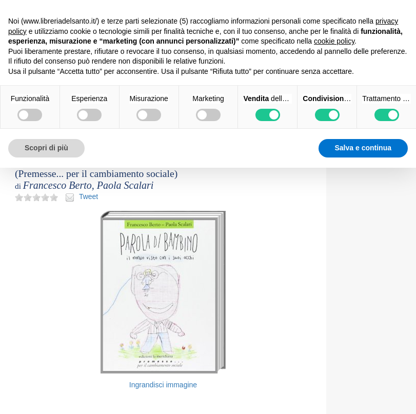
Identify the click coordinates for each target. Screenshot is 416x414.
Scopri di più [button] (46, 148)
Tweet (88, 196)
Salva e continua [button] (363, 148)
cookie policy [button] (334, 41)
